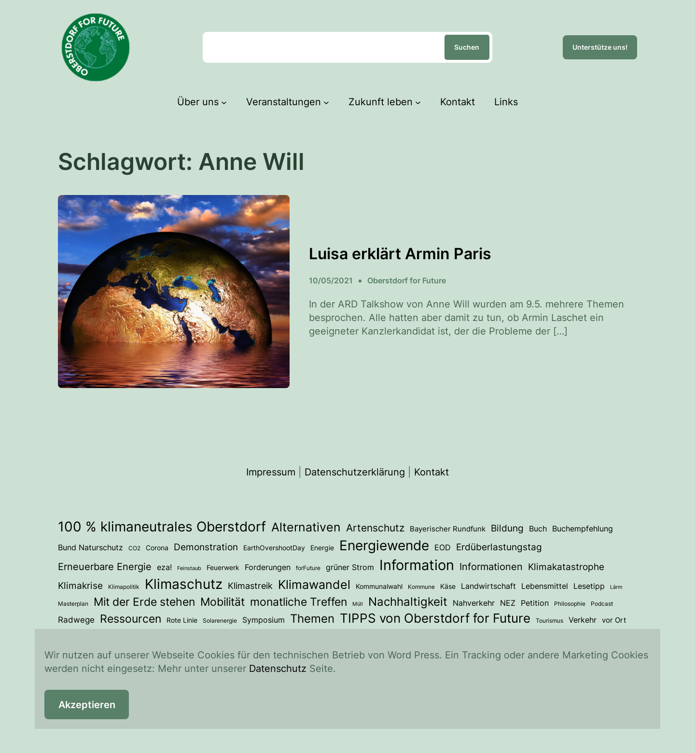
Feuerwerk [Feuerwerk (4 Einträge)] (223, 568)
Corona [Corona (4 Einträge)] (157, 548)
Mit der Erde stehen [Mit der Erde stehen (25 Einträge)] (144, 602)
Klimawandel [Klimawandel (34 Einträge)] (314, 584)
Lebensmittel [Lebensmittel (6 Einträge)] (544, 586)
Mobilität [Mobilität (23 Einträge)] (222, 602)
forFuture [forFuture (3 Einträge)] (308, 568)
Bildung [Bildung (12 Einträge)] (507, 528)
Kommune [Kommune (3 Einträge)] (421, 586)
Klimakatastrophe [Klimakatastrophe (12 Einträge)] (566, 566)
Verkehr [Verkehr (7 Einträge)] (583, 620)
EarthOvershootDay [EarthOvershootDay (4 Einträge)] (274, 548)
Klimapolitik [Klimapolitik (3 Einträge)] (123, 586)
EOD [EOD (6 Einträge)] (442, 547)
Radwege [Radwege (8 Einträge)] (76, 619)
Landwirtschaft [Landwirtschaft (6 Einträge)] (488, 586)
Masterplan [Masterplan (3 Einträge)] (73, 603)
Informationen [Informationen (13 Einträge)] (491, 566)
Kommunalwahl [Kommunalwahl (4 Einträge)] (379, 586)
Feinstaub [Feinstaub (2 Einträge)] (189, 568)
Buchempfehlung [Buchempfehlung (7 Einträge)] (582, 528)
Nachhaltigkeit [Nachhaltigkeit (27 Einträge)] (407, 602)
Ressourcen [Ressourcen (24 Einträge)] (130, 619)
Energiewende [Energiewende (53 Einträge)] (384, 545)
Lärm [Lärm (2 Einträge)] (616, 587)
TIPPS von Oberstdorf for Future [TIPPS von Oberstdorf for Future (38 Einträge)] (435, 618)
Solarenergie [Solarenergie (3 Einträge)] (220, 620)
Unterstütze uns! (599, 47)
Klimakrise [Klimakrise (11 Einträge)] (80, 585)
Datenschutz (277, 668)
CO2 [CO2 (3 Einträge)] (134, 548)
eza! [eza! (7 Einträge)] (164, 567)
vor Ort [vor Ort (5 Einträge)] (614, 620)
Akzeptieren (86, 705)
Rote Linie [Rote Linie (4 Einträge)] (182, 620)
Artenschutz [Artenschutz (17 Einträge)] (375, 527)
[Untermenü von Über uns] (224, 102)
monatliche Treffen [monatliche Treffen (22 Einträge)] (298, 601)
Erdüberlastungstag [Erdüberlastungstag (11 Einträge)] (499, 547)
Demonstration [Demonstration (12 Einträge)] (206, 547)
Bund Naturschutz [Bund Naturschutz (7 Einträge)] (90, 547)
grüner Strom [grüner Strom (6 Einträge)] (350, 567)
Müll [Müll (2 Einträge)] (357, 604)
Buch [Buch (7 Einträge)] (538, 528)
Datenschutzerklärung (355, 472)
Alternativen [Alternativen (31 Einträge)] (306, 527)
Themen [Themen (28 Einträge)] (312, 619)
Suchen (466, 47)
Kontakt (431, 472)
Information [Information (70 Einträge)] (416, 565)
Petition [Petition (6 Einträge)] (535, 603)
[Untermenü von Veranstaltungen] (326, 102)
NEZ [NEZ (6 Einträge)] (507, 603)
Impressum (270, 472)
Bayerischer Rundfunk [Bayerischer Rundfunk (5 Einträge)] (448, 529)
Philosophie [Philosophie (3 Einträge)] (569, 603)
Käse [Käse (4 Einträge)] (448, 586)
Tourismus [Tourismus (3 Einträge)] (549, 620)
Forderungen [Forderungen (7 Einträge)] (268, 567)
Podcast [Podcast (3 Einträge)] (602, 603)
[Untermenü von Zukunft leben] (418, 102)
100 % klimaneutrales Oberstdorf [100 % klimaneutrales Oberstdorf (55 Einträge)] (162, 526)
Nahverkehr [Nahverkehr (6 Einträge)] (474, 603)
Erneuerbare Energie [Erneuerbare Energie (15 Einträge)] (105, 566)
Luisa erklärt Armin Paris (400, 254)
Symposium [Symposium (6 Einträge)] (263, 620)
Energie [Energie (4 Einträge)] (322, 548)
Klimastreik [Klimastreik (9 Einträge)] (250, 586)
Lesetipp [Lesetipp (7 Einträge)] (589, 586)
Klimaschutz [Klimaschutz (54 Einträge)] (183, 584)
